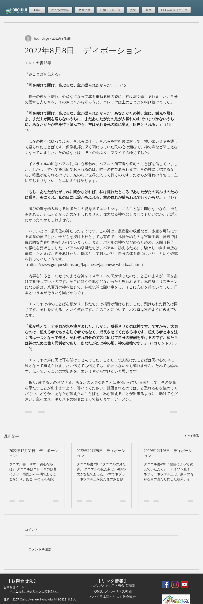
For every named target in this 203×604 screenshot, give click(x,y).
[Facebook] (165, 584)
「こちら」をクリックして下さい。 (35, 591)
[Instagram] (175, 584)
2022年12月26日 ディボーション (168, 453)
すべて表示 (191, 435)
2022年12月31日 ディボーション (33, 453)
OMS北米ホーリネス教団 (113, 591)
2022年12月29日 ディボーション (101, 453)
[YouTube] (184, 584)
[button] (60, 10)
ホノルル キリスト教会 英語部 (113, 585)
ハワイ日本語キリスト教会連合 (112, 597)
